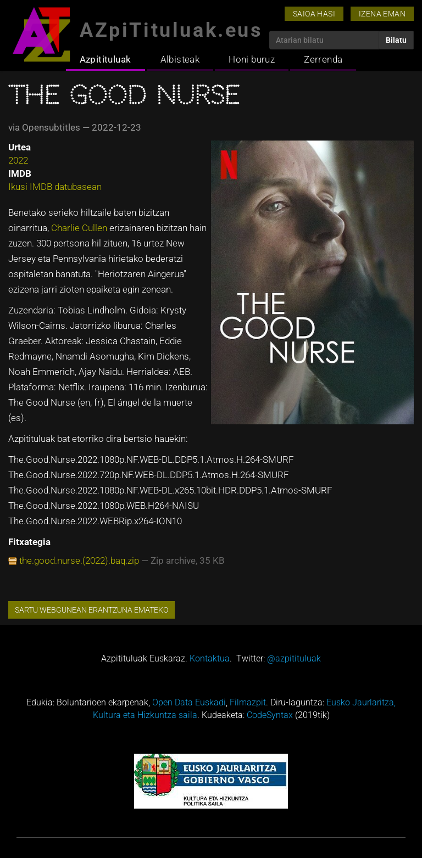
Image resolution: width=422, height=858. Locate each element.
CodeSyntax (270, 715)
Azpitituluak (105, 59)
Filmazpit (248, 702)
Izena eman (382, 13)
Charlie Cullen (79, 227)
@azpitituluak (294, 658)
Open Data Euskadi (189, 702)
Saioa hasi (314, 13)
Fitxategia (29, 541)
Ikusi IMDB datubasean (55, 186)
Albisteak (180, 59)
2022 (18, 160)
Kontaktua (210, 658)
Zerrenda (323, 59)
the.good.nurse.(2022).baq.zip (79, 560)
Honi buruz (252, 59)
